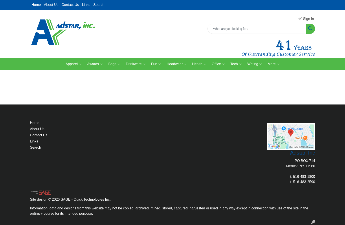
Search (99, 5)
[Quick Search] (256, 29)
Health (199, 64)
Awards (95, 64)
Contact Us (70, 5)
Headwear (176, 64)
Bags (114, 64)
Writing (254, 64)
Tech (236, 64)
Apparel (73, 64)
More (273, 64)
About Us (51, 5)
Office (218, 64)
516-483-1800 (304, 176)
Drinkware (135, 64)
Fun (156, 64)
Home (36, 5)
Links (86, 5)
